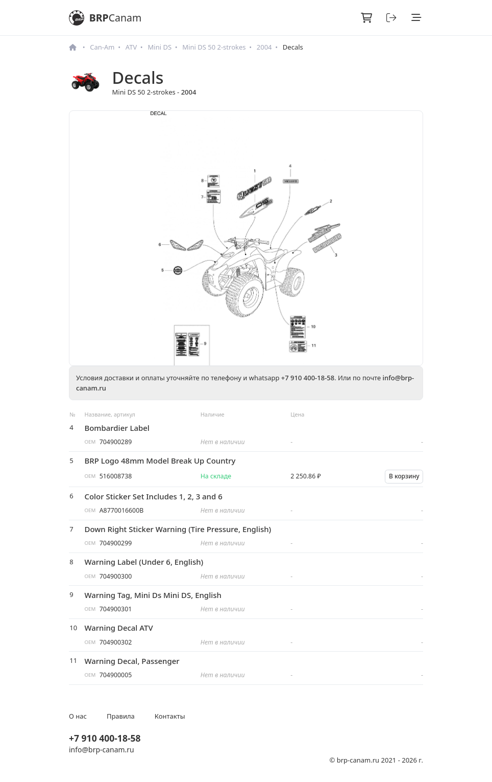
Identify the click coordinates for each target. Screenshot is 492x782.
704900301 (116, 609)
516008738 (116, 476)
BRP (105, 18)
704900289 (116, 442)
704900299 (116, 543)
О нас (78, 716)
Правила (121, 716)
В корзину (404, 476)
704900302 (116, 642)
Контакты (170, 716)
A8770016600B (122, 510)
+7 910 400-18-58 (307, 377)
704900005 (116, 675)
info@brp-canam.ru (101, 749)
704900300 (116, 576)
